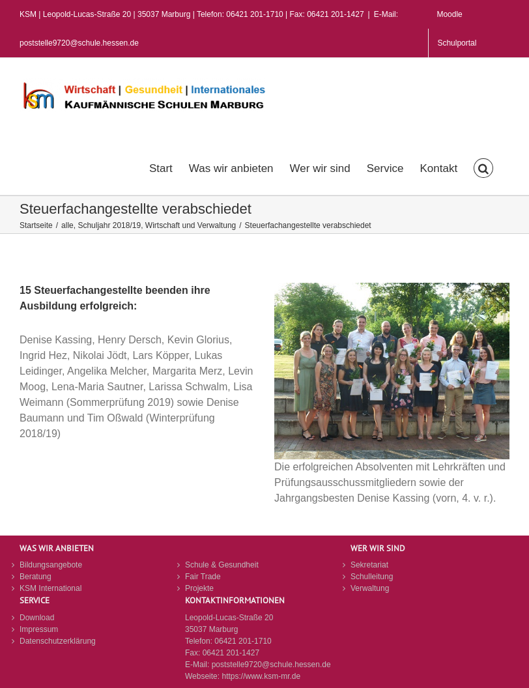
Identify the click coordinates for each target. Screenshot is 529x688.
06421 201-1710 (242, 641)
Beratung (35, 576)
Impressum (39, 629)
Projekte (199, 588)
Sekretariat (369, 564)
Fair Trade (203, 576)
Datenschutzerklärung (58, 641)
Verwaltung (369, 588)
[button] (483, 167)
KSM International (50, 588)
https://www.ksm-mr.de (261, 676)
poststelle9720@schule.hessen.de (271, 664)
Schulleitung (371, 576)
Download (37, 617)
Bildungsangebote (51, 564)
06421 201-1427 (231, 652)
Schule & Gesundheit (222, 564)
